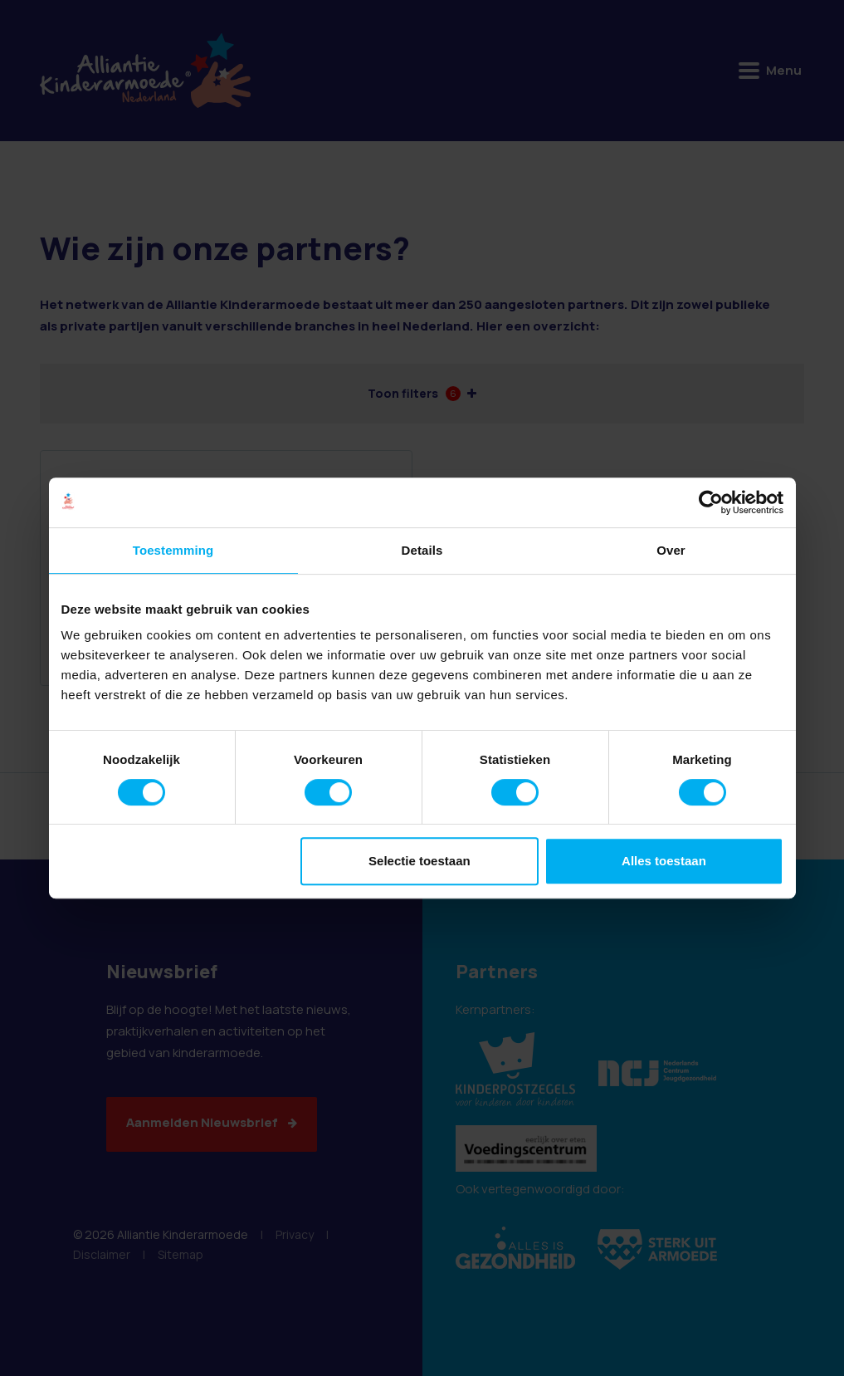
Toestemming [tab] (173, 550)
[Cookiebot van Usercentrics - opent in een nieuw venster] (710, 502)
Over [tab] (670, 550)
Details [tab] (422, 550)
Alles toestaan (664, 861)
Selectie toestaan (419, 861)
